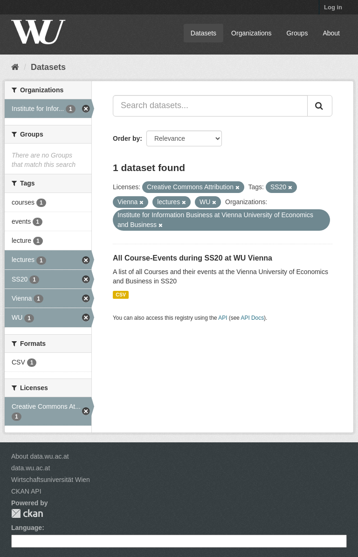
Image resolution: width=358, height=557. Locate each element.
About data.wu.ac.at (40, 456)
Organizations (251, 33)
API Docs (252, 318)
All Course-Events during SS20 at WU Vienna (192, 258)
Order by (126, 138)
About (331, 33)
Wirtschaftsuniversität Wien (50, 479)
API (222, 318)
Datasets (203, 33)
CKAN (27, 513)
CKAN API (26, 491)
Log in (333, 7)
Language (26, 527)
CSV (121, 294)
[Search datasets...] (210, 106)
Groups (297, 33)
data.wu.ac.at (30, 468)
